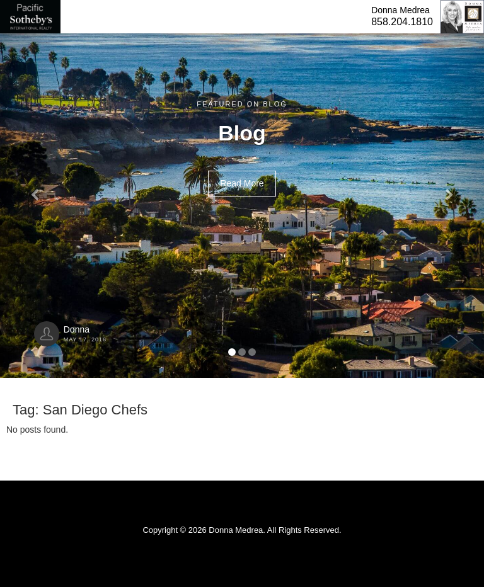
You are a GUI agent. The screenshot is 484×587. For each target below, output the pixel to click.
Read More (241, 183)
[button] (36, 189)
